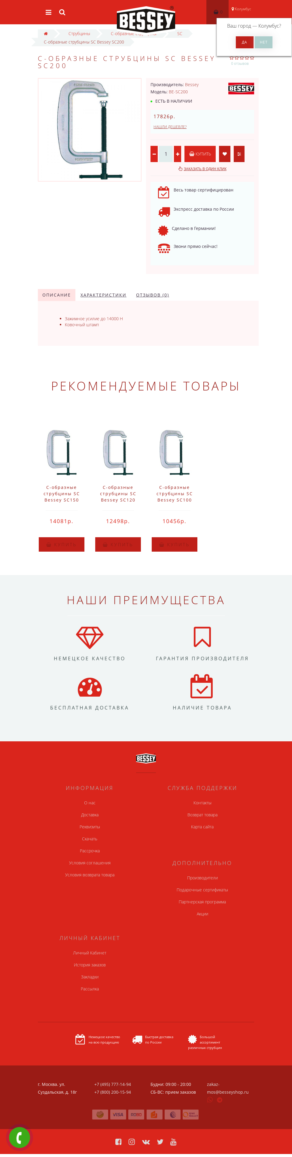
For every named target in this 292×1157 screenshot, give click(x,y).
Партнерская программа (202, 902)
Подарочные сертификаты (202, 890)
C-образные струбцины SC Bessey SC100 (175, 493)
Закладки (90, 977)
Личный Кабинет (89, 953)
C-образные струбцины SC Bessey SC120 (118, 493)
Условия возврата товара (89, 875)
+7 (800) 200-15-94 (112, 1092)
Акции (202, 914)
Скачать (89, 839)
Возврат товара (202, 815)
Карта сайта (202, 827)
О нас (90, 803)
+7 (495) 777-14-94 (112, 1084)
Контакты (202, 803)
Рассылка (90, 989)
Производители (202, 878)
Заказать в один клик (205, 168)
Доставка (90, 815)
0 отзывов (240, 63)
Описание (56, 295)
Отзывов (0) (152, 295)
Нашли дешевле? (170, 126)
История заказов (90, 965)
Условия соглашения (90, 863)
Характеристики (103, 295)
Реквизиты (90, 827)
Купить (200, 154)
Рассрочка (90, 851)
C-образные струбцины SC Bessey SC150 (62, 493)
